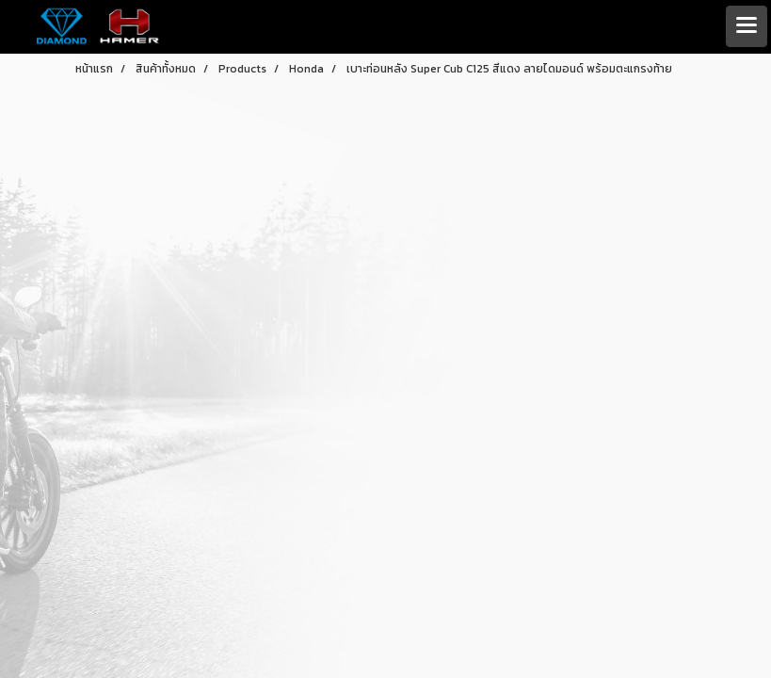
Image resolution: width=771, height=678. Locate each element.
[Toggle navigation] (746, 26)
